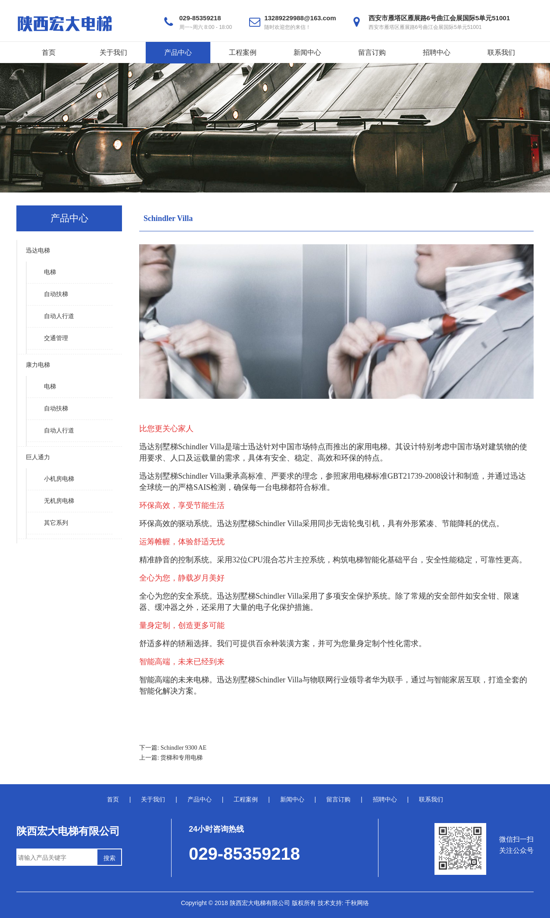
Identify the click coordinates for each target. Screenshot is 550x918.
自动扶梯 (56, 294)
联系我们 (501, 52)
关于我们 (113, 52)
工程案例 (242, 52)
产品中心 (178, 52)
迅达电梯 (38, 250)
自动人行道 (59, 316)
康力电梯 (38, 365)
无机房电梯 (59, 501)
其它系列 (56, 523)
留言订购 (372, 52)
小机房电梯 (59, 479)
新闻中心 (307, 52)
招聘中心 (436, 52)
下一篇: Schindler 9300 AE (172, 747)
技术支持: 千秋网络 (343, 902)
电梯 (50, 272)
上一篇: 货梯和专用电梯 (171, 757)
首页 (49, 52)
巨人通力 (38, 457)
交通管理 (56, 338)
